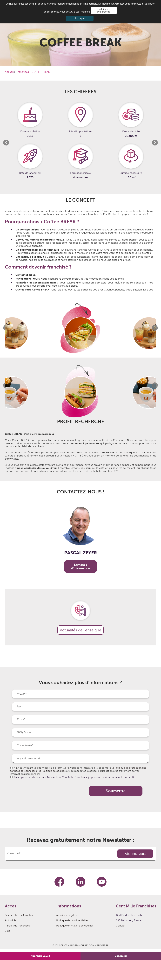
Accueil (9, 71)
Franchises (22, 71)
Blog (7, 930)
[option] (30, 142)
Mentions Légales (66, 915)
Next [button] (154, 142)
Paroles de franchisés (17, 925)
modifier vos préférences (103, 10)
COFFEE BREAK (41, 71)
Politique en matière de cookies (75, 925)
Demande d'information (80, 566)
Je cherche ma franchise (19, 915)
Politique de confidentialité (72, 920)
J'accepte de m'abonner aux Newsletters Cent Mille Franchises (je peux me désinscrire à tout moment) (74, 777)
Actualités (10, 920)
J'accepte (79, 18)
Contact (120, 925)
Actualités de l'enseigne (80, 630)
